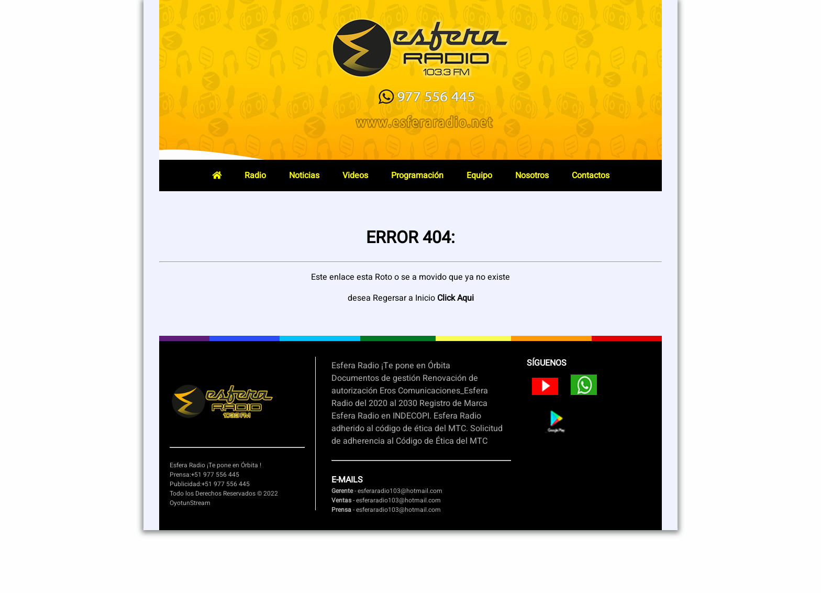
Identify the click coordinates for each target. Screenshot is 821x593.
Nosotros (532, 175)
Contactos (590, 175)
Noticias (304, 175)
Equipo (479, 175)
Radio (255, 175)
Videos (355, 175)
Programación (417, 175)
